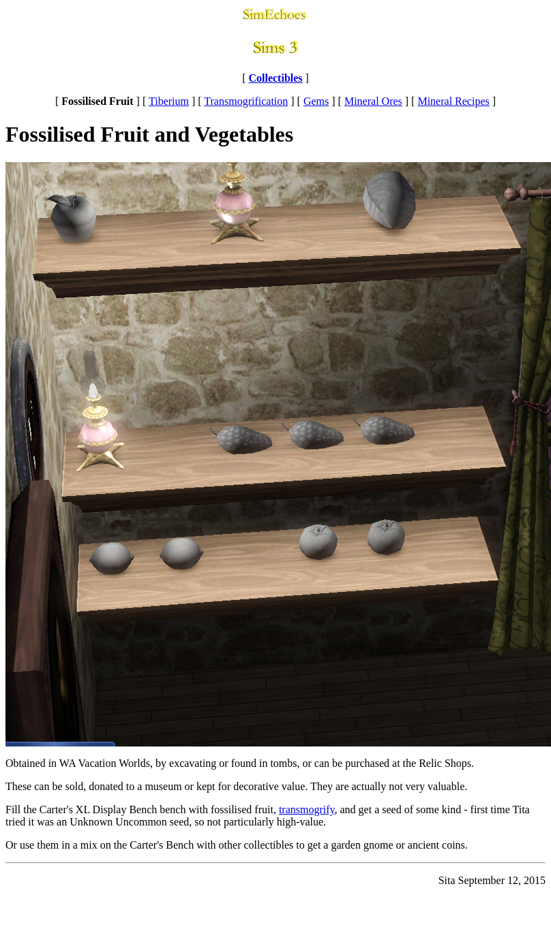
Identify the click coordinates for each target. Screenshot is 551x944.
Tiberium (169, 101)
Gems (316, 101)
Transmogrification (246, 101)
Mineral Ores (373, 101)
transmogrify (307, 809)
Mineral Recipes (453, 101)
